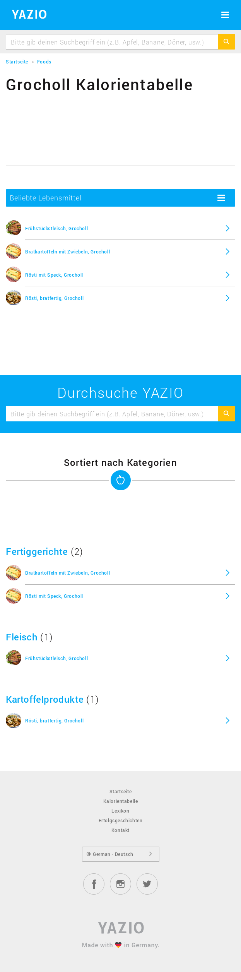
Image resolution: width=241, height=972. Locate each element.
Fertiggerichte (37, 551)
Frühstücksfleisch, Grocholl (56, 228)
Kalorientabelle (120, 801)
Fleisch (22, 637)
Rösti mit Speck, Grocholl (54, 275)
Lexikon (120, 811)
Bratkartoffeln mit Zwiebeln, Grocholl (67, 251)
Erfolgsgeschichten (121, 820)
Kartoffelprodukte (45, 699)
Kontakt (120, 830)
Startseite (120, 791)
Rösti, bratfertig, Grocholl (54, 298)
